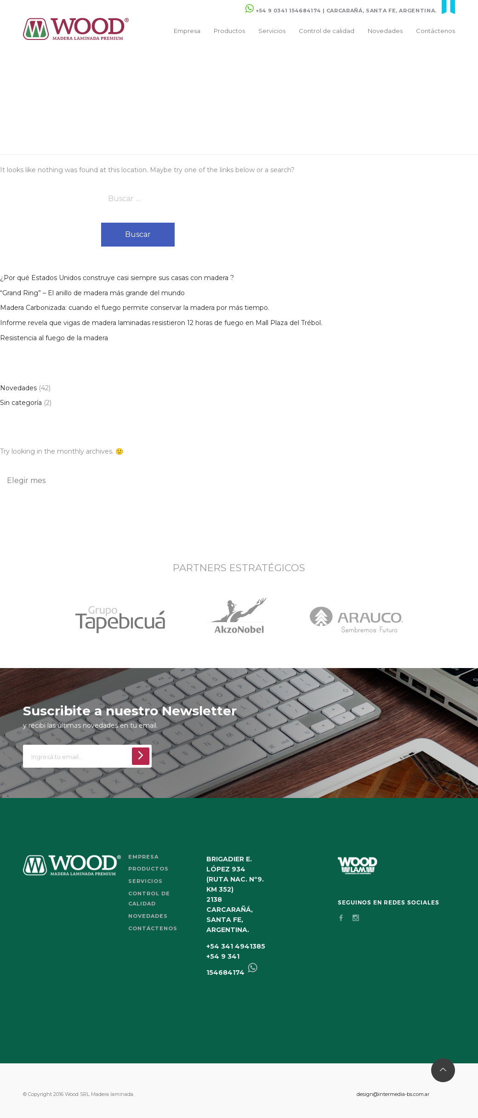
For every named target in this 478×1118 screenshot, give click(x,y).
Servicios (271, 30)
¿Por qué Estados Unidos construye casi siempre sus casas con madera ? (117, 278)
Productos (229, 30)
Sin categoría (21, 403)
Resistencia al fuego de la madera (54, 338)
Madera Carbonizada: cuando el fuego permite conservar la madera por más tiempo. (134, 307)
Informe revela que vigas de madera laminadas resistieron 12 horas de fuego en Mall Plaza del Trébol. (161, 323)
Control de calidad (326, 30)
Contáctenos (435, 30)
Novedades (385, 30)
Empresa (187, 30)
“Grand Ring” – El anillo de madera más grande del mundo (92, 293)
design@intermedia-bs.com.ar (393, 1094)
